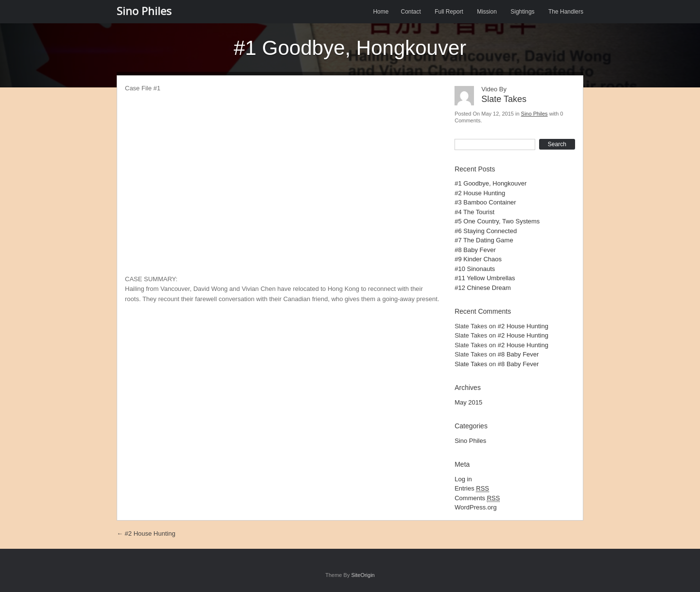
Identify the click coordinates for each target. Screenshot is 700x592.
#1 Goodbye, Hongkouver (490, 183)
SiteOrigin (362, 575)
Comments (477, 498)
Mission (487, 11)
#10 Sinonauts (475, 268)
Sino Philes (144, 10)
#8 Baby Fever (475, 250)
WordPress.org (475, 507)
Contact (410, 11)
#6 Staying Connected (486, 231)
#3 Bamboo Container (485, 202)
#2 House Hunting (480, 193)
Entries (472, 488)
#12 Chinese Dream (483, 287)
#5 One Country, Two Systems (497, 221)
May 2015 (468, 402)
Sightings (522, 11)
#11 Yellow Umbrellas (485, 278)
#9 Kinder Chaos (478, 259)
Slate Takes (471, 364)
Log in (463, 479)
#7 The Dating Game (484, 240)
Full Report (449, 11)
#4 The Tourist (474, 212)
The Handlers (565, 11)
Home (380, 11)
